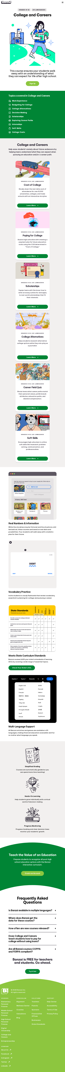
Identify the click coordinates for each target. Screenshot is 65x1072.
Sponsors (35, 1010)
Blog (18, 1018)
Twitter (5, 1062)
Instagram (7, 1058)
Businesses (36, 1020)
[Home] (6, 2)
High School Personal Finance (5, 1022)
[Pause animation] (10, 542)
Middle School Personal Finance (6, 1013)
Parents (35, 1006)
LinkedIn (6, 1066)
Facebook (6, 1054)
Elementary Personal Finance (5, 1004)
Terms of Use (52, 1010)
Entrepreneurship (8, 1041)
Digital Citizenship (5, 1029)
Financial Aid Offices (37, 1015)
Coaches (20, 1010)
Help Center (52, 1001)
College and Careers (6, 1036)
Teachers (35, 1001)
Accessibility (52, 1006)
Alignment (20, 1001)
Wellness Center (23, 1006)
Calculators (21, 1014)
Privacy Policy (52, 1014)
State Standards (38, 1024)
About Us (6, 1050)
